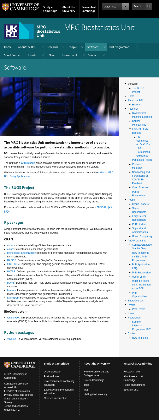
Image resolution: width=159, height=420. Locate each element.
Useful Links (139, 276)
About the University (68, 9)
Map (86, 389)
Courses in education (55, 398)
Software (92, 47)
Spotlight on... (131, 389)
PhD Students (139, 224)
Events (32, 55)
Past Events (138, 309)
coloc (10, 249)
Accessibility (11, 387)
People (73, 47)
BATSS (11, 271)
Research (52, 47)
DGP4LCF (13, 297)
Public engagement (134, 384)
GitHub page (28, 163)
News (52, 55)
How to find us (140, 337)
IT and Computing (142, 236)
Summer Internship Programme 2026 (141, 325)
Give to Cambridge (94, 380)
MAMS (11, 282)
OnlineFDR (13, 317)
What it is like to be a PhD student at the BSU (141, 284)
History (136, 104)
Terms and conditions (16, 406)
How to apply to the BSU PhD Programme (140, 256)
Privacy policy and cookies (18, 394)
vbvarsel (12, 339)
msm (10, 245)
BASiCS (11, 260)
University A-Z (12, 409)
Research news (132, 371)
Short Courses (13, 55)
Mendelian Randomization (21, 252)
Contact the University (16, 383)
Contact (93, 55)
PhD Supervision (141, 272)
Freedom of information (17, 391)
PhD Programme (119, 47)
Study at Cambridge (50, 9)
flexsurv (11, 290)
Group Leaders (140, 204)
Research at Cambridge (89, 9)
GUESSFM (13, 264)
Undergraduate (52, 371)
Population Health (142, 159)
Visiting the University (95, 394)
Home (8, 47)
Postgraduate (51, 376)
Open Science (140, 187)
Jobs (86, 384)
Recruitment (69, 55)
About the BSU (27, 47)
